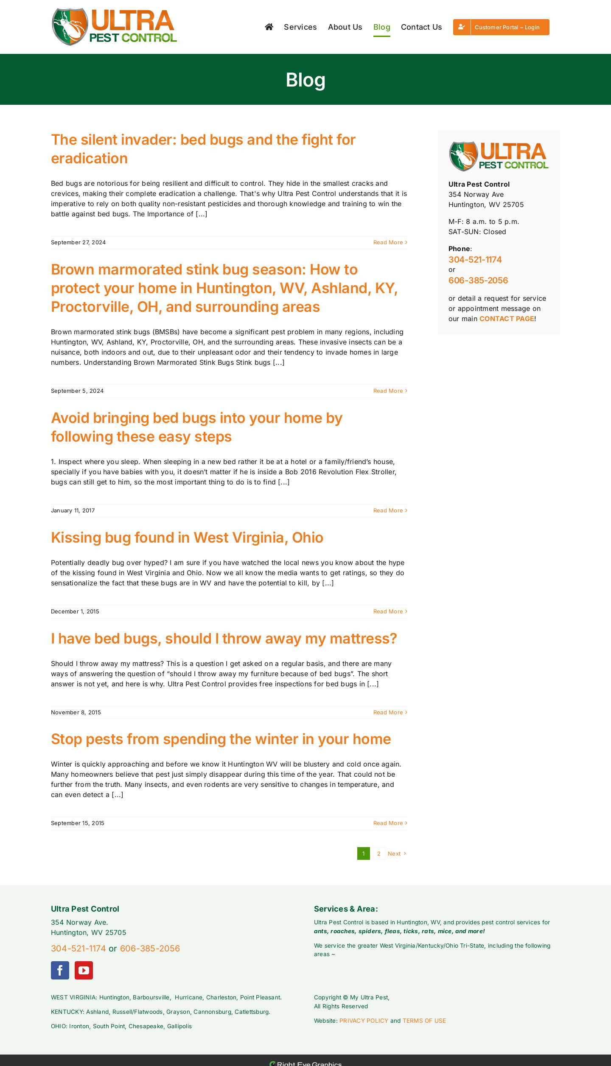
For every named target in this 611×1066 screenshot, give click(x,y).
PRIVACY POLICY (363, 1020)
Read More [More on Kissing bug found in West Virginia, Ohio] (388, 611)
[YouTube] (84, 970)
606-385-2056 (478, 280)
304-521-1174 (475, 260)
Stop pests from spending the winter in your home (221, 738)
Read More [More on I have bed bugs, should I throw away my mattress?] (388, 712)
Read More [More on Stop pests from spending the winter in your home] (388, 823)
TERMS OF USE (424, 1020)
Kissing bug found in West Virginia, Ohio (187, 537)
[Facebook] (60, 970)
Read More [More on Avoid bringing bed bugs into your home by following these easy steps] (388, 510)
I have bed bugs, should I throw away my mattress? (224, 638)
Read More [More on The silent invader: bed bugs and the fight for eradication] (388, 242)
